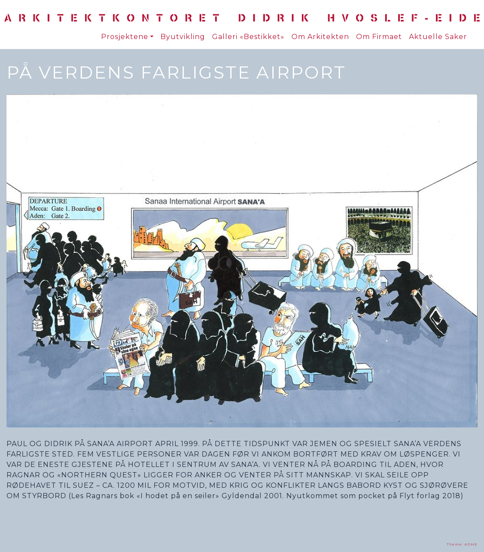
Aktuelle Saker (438, 37)
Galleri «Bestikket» (248, 37)
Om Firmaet (379, 37)
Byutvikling (182, 37)
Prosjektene (124, 37)
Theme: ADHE (462, 544)
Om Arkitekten (320, 37)
